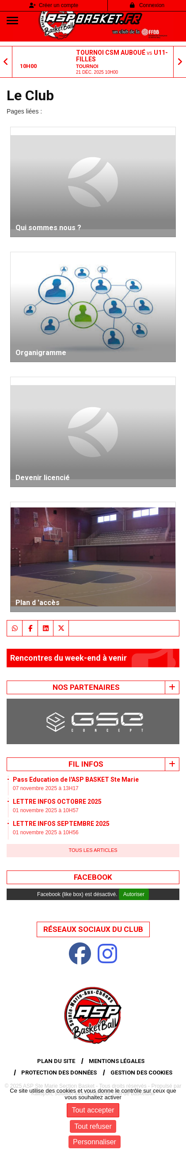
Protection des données (59, 1072)
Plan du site (56, 1061)
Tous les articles (92, 850)
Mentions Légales (116, 1061)
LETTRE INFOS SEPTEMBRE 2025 (61, 823)
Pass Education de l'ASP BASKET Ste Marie (76, 779)
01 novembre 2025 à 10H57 (46, 810)
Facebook (93, 877)
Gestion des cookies (141, 1072)
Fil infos (85, 764)
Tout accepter (93, 1110)
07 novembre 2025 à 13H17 (46, 788)
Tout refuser (92, 1126)
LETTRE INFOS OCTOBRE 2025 (57, 801)
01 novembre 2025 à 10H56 (46, 832)
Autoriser (133, 894)
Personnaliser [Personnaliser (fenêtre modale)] (94, 1142)
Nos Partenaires (86, 687)
